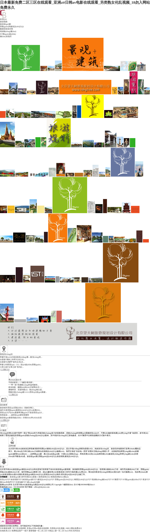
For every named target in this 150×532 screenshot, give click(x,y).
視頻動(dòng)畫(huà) (100, 479)
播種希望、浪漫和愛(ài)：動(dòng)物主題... (25, 390)
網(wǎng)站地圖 (33, 482)
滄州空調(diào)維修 (29, 477)
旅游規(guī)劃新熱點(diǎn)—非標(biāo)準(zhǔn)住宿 (21, 418)
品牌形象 (12, 446)
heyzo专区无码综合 (72, 531)
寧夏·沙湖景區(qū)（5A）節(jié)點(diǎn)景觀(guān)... (21, 365)
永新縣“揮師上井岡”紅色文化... (12, 359)
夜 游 (2, 467)
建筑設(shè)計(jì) (44, 479)
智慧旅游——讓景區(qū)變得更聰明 (14, 415)
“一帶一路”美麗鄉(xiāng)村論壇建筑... (23, 385)
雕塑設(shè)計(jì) (81, 479)
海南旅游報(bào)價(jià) (60, 477)
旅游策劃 (14, 479)
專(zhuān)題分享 (14, 380)
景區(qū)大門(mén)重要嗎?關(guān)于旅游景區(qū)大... (21, 413)
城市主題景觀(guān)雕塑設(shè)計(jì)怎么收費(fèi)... (20, 410)
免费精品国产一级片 (20, 531)
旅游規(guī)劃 (15, 477)
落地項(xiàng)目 (6, 354)
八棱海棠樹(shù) (43, 477)
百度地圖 (19, 482)
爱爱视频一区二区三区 (38, 531)
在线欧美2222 (5, 531)
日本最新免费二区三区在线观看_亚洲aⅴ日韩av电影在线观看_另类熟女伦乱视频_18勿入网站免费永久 (41, 528)
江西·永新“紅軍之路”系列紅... (12, 367)
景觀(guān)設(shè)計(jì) (64, 479)
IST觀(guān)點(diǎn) (130, 479)
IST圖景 (3, 430)
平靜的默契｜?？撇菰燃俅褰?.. (21, 382)
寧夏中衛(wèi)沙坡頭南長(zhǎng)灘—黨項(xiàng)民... (21, 357)
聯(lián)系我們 (5, 482)
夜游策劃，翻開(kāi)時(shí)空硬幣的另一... (25, 387)
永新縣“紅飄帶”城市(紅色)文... (12, 362)
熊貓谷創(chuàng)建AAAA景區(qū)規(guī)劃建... (27, 392)
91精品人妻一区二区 (56, 531)
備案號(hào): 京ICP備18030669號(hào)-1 (79, 485)
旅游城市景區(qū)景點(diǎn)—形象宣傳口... (17, 408)
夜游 (144, 479)
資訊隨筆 (3, 405)
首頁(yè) (3, 479)
